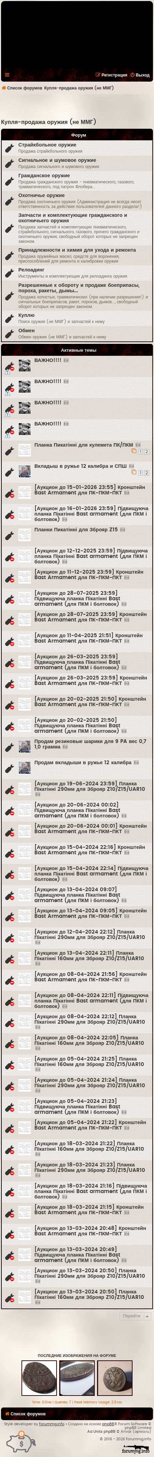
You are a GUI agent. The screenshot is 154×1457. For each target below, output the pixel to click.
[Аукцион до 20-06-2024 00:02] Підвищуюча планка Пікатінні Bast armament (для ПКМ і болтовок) (77, 810)
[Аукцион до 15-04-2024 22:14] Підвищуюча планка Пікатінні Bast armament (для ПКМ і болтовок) (91, 874)
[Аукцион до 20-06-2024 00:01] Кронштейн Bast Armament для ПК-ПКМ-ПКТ (90, 829)
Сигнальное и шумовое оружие (57, 160)
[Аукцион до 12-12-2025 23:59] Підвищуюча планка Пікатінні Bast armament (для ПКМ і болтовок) (91, 556)
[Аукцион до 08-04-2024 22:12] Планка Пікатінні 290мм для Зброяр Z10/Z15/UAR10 (89, 1019)
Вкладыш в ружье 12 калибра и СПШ (80, 466)
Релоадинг (31, 269)
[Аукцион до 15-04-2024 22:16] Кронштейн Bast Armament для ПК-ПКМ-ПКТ (89, 850)
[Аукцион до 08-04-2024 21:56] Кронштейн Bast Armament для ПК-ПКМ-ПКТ (90, 977)
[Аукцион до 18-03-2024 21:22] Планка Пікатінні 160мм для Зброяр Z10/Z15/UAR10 (89, 1146)
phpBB (108, 1424)
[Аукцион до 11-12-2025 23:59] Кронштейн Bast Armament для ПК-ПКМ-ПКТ (88, 575)
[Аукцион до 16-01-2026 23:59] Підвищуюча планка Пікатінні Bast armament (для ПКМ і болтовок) (91, 514)
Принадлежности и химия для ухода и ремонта (77, 250)
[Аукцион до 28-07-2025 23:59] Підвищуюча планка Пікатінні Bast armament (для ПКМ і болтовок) (77, 599)
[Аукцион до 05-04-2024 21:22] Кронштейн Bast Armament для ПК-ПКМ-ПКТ (90, 1125)
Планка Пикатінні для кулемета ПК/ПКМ (83, 445)
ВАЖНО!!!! (47, 360)
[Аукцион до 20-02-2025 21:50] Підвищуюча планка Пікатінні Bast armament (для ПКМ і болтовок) (77, 726)
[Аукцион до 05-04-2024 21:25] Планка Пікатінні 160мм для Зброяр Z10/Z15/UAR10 (89, 1061)
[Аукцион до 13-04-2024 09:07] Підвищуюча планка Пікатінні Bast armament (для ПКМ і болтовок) (77, 895)
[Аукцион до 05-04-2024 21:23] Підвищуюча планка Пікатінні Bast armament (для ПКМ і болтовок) (77, 1107)
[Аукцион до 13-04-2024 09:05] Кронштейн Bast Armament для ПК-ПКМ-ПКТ (90, 913)
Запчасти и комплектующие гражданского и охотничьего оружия (72, 218)
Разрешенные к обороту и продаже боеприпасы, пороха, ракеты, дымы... (78, 288)
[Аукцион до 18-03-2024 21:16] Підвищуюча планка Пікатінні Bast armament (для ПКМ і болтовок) (90, 1191)
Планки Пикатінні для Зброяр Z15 (76, 529)
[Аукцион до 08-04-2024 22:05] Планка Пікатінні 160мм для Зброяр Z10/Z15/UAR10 (89, 1040)
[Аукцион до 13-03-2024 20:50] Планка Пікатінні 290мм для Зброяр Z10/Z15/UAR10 (89, 1273)
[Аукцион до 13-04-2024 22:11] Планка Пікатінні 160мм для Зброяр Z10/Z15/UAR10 (89, 956)
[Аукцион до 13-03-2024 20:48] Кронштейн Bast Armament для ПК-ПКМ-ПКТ (90, 1231)
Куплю (26, 315)
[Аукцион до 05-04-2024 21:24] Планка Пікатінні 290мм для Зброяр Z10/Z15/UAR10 (89, 1083)
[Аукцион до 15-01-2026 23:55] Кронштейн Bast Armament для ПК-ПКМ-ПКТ (89, 490)
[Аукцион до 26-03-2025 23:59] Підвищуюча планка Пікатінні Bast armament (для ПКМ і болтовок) (77, 662)
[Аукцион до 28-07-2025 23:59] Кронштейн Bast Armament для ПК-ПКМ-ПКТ (90, 617)
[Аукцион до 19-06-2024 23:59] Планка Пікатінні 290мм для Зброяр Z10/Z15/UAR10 (89, 786)
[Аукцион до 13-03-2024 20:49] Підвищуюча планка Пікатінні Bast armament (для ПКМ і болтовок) (77, 1255)
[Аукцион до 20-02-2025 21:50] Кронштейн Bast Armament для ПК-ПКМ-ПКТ (90, 702)
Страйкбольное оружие (47, 145)
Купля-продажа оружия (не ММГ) (48, 122)
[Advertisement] (77, 106)
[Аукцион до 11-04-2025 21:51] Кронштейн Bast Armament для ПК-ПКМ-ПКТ (88, 638)
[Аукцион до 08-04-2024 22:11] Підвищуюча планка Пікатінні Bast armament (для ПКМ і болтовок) (91, 1001)
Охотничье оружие (41, 195)
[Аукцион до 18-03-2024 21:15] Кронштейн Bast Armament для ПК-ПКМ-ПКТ (89, 1210)
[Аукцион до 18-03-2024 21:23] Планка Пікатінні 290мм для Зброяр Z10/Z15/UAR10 (89, 1167)
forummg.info (51, 1424)
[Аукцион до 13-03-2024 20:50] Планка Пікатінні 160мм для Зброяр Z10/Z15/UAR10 (89, 1294)
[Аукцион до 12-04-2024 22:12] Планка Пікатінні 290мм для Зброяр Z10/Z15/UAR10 (89, 934)
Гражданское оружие (44, 175)
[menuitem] (140, 75)
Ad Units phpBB (101, 1431)
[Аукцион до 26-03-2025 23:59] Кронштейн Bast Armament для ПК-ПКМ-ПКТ (90, 680)
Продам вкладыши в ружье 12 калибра (83, 762)
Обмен (26, 330)
